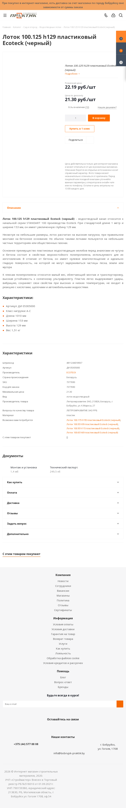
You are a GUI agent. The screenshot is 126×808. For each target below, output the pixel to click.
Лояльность (63, 653)
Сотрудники (63, 586)
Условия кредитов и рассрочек (63, 663)
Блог (63, 677)
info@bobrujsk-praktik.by (69, 753)
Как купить (63, 648)
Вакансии (63, 590)
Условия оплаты (63, 624)
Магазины (63, 595)
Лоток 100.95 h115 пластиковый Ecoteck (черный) (93, 428)
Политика (63, 600)
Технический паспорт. (64, 467)
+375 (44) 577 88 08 (26, 744)
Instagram (66, 727)
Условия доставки (63, 629)
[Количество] (75, 118)
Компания (63, 575)
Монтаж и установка (23, 467)
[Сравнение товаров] (121, 60)
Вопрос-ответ (63, 682)
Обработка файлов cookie (63, 658)
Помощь (63, 671)
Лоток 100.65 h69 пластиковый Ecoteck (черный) (92, 432)
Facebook (57, 727)
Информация (63, 618)
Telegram (75, 727)
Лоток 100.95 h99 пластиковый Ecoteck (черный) (92, 424)
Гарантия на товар (63, 634)
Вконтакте (49, 727)
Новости (63, 581)
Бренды (63, 687)
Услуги (63, 643)
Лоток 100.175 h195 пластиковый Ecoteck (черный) (93, 420)
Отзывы (63, 605)
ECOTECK (71, 372)
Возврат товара (63, 639)
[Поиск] (121, 16)
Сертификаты (63, 610)
